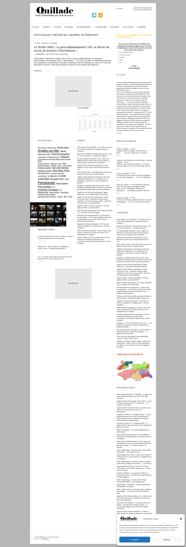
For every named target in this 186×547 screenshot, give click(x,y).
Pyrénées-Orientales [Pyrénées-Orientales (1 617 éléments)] (48, 189)
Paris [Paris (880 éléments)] (67, 179)
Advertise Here (73, 91)
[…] (118, 133)
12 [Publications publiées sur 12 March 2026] (95, 123)
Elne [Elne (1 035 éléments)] (64, 163)
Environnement (84, 27)
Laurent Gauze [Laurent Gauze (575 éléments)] (42, 176)
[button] (181, 519)
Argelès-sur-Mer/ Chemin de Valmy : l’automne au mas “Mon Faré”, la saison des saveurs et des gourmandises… (134, 410)
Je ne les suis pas (125, 55)
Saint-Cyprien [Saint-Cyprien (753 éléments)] (54, 192)
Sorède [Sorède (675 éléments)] (59, 196)
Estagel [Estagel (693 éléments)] (53, 165)
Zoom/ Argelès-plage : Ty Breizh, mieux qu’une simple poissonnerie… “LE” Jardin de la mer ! (134, 451)
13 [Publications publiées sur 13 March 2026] (100, 123)
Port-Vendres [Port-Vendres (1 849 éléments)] (45, 186)
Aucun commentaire (61, 54)
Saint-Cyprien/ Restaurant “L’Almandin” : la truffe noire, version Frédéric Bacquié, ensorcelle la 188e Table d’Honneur (134, 396)
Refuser (166, 539)
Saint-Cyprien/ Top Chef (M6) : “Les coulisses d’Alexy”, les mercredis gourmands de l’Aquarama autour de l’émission (134, 221)
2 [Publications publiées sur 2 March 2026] (79, 120)
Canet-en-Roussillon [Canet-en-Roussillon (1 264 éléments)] (60, 154)
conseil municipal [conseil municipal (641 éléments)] (43, 163)
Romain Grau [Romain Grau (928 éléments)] (43, 192)
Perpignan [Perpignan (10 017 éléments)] (46, 183)
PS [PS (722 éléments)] (54, 187)
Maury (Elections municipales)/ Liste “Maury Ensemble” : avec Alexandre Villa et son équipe (134, 284)
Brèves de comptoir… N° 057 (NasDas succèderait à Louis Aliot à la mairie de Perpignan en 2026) (133, 186)
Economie (68, 27)
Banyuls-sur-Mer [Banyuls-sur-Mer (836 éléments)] (44, 154)
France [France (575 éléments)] (59, 165)
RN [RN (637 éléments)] (60, 190)
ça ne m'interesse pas (126, 52)
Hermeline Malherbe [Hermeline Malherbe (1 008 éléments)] (60, 168)
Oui (121, 62)
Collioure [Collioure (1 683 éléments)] (64, 156)
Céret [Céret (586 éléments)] (59, 163)
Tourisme (141, 27)
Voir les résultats (134, 68)
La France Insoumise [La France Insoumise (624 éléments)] (57, 173)
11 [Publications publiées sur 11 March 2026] (90, 123)
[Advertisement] (46, 123)
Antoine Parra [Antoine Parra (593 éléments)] (51, 147)
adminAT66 (40, 54)
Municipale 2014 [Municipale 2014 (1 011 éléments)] (57, 179)
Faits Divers (128, 27)
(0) (120, 133)
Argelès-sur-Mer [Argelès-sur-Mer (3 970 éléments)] (48, 150)
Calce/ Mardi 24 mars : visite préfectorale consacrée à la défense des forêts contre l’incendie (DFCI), (134, 245)
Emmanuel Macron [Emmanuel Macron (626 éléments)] (44, 165)
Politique (114, 27)
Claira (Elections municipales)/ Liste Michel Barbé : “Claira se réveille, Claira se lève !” (133, 337)
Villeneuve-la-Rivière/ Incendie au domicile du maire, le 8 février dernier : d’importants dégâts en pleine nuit (134, 297)
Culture (57, 27)
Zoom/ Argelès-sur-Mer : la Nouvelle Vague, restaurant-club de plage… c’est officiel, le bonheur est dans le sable (134, 491)
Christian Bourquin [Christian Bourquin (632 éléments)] (53, 157)
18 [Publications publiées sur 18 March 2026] (90, 125)
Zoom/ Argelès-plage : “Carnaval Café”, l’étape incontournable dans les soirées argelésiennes (131, 481)
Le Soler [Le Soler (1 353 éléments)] (62, 175)
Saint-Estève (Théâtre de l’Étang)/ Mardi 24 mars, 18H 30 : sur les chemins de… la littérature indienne (134, 227)
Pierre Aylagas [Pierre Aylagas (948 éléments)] (62, 183)
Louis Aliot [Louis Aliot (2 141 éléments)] (43, 178)
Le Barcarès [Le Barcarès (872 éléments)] (52, 176)
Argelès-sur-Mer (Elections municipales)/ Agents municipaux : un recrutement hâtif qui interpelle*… (133, 265)
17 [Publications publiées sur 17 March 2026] (85, 125)
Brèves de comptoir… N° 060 (126, 149)
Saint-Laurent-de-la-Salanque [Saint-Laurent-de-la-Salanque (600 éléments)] (47, 196)
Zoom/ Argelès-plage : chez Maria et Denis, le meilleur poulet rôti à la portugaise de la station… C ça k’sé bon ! (134, 462)
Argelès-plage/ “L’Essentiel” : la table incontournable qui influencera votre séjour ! (133, 485)
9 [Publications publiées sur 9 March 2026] (79, 123)
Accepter (134, 539)
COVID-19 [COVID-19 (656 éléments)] (53, 163)
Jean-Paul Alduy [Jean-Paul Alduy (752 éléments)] (43, 173)
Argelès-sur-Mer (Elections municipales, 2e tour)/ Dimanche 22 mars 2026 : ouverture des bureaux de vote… (133, 239)
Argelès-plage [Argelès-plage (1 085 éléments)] (63, 147)
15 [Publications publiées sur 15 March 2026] (110, 123)
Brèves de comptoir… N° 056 (126, 198)
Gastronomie (101, 27)
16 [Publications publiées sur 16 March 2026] (79, 125)
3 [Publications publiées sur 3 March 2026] (84, 120)
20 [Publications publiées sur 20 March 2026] (100, 125)
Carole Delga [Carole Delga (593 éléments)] (42, 157)
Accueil (35, 27)
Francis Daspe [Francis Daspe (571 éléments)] (67, 165)
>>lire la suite (37, 70)
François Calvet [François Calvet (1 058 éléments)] (44, 168)
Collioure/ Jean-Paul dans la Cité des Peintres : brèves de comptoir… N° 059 (134, 161)
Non (121, 60)
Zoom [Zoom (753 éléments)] (70, 196)
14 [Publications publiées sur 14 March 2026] (105, 123)
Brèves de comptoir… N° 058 (126, 173)
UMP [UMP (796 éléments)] (65, 196)
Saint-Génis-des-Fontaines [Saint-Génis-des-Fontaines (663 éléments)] (47, 194)
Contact (120, 8)
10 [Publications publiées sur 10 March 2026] (85, 123)
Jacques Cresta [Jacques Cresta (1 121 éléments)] (44, 171)
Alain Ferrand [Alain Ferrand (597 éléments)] (42, 147)
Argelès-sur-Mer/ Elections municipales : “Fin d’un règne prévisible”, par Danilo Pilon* (133, 279)
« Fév (94, 131)
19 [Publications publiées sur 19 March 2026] (95, 125)
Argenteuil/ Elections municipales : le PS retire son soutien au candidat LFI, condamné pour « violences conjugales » (133, 303)
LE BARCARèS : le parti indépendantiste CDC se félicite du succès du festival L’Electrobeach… (72, 48)
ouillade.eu (42, 537)
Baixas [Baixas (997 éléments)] (63, 151)
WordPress (45, 539)
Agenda (46, 27)
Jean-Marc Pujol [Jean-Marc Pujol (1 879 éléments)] (60, 170)
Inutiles (122, 57)
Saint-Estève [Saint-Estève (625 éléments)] (64, 192)
